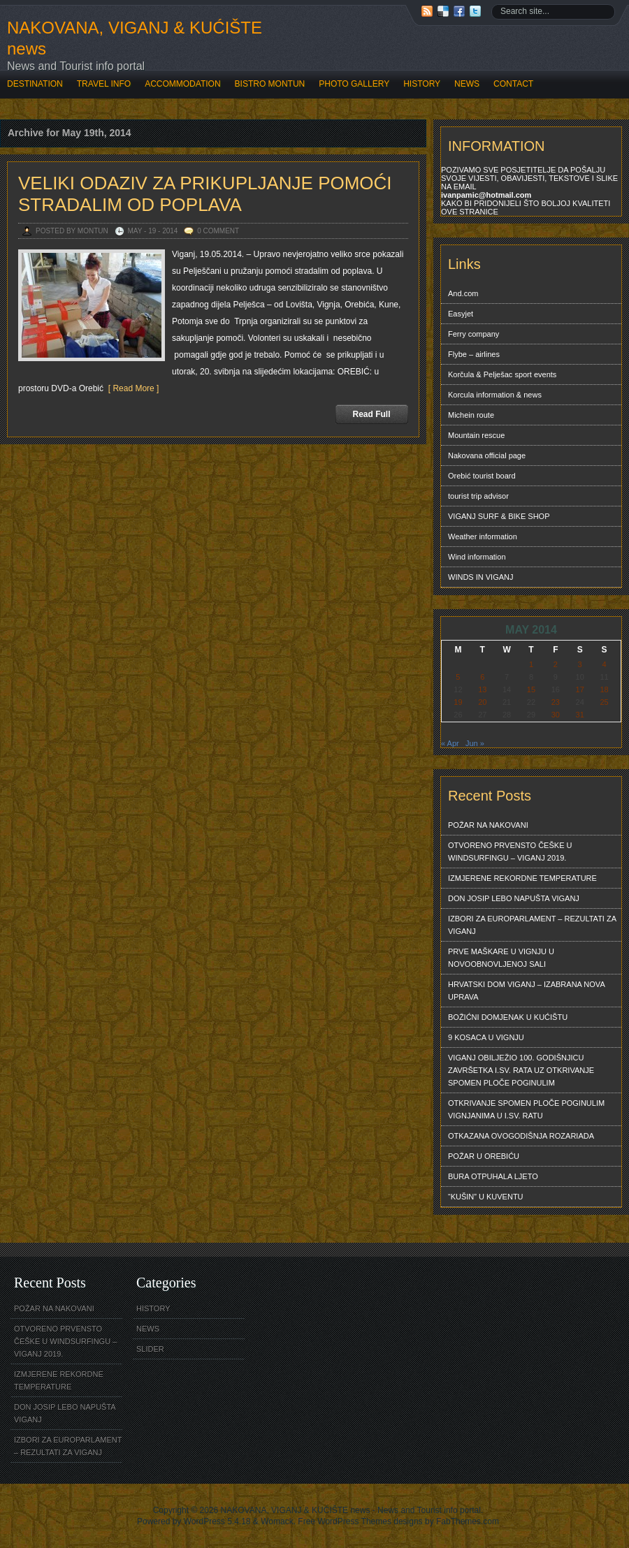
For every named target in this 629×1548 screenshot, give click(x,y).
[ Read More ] (131, 388)
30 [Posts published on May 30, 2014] (555, 714)
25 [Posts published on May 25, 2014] (604, 702)
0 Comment (218, 231)
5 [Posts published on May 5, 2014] (458, 677)
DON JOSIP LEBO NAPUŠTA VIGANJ (513, 898)
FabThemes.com (467, 1521)
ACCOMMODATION (182, 84)
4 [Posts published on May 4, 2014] (604, 664)
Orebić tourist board (482, 476)
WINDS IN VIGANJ (481, 577)
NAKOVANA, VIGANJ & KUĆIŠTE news (134, 38)
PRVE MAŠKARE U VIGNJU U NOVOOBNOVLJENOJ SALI (501, 957)
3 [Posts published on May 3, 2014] (580, 664)
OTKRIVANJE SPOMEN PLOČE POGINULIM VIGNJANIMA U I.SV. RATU (526, 1109)
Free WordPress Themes (344, 1521)
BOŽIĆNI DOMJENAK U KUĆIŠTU (507, 1017)
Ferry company (473, 334)
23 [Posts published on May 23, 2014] (555, 702)
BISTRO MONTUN (270, 84)
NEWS (466, 84)
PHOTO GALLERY (354, 84)
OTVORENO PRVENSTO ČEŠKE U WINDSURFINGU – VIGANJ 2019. (510, 851)
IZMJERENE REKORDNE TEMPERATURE (522, 878)
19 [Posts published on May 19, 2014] (458, 702)
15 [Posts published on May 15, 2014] (531, 689)
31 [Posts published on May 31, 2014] (580, 714)
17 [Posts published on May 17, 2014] (580, 689)
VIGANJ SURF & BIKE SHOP (498, 516)
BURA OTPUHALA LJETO (493, 1176)
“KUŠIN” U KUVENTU (485, 1196)
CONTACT (513, 84)
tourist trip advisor (478, 496)
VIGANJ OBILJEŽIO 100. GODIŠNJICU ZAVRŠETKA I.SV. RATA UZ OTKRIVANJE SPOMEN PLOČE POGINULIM (521, 1070)
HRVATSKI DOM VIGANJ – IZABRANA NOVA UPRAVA (526, 990)
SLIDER (150, 1349)
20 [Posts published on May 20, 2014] (482, 702)
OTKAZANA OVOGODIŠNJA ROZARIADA (521, 1136)
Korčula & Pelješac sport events (502, 374)
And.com (463, 293)
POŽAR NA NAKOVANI (488, 825)
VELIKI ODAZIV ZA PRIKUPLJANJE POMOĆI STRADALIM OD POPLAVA (205, 194)
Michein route (471, 415)
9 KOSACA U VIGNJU (486, 1037)
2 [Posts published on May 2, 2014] (556, 664)
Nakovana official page (487, 455)
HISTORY (421, 84)
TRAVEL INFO (104, 84)
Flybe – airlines (474, 354)
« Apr (450, 743)
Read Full (371, 414)
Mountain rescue (476, 435)
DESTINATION (35, 84)
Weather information (482, 536)
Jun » (474, 743)
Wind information (477, 557)
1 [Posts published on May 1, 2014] (531, 664)
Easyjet (460, 313)
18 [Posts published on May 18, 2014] (604, 689)
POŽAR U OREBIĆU (483, 1156)
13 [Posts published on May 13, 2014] (482, 689)
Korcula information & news (495, 394)
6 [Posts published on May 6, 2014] (482, 677)
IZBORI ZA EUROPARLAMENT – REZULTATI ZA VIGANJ (532, 924)
